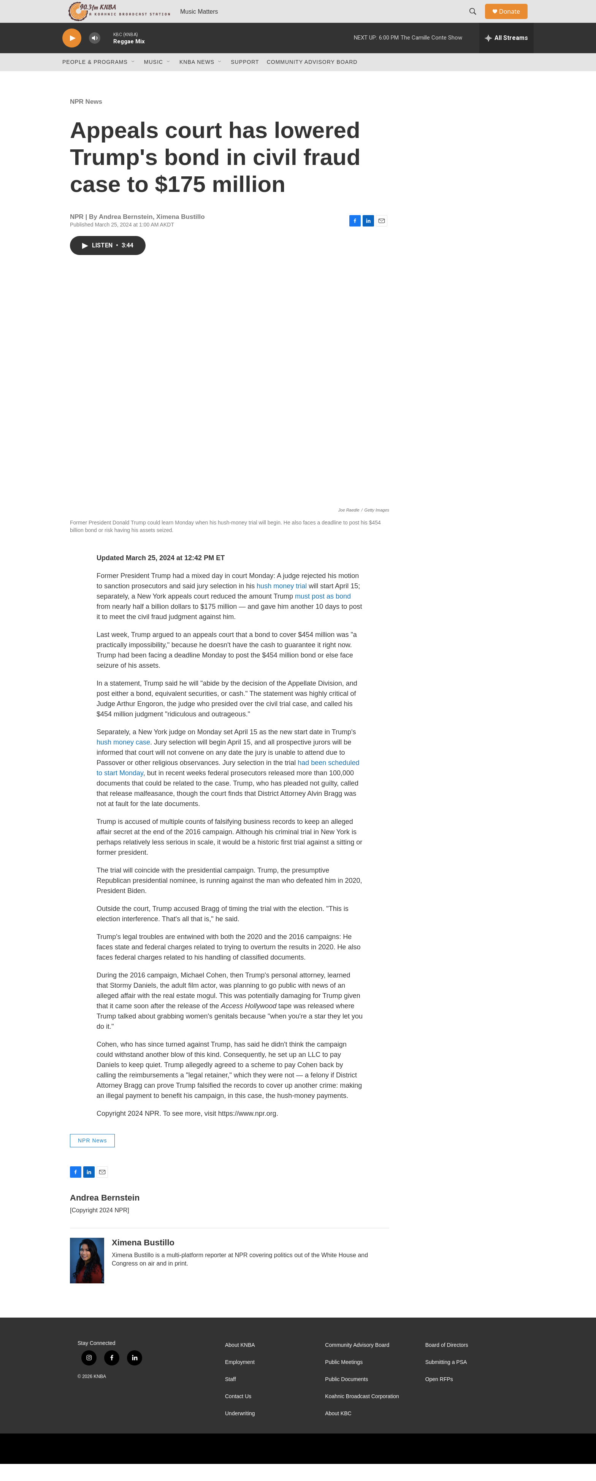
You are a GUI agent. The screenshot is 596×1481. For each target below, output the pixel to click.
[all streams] (506, 55)
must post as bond (323, 613)
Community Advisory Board (312, 79)
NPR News (86, 118)
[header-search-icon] (476, 20)
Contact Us (238, 1413)
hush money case (123, 759)
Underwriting (240, 1430)
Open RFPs (439, 1396)
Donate (514, 20)
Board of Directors (446, 1362)
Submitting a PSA (446, 1379)
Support (245, 79)
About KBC (338, 1430)
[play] (72, 55)
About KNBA (240, 1362)
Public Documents (346, 1396)
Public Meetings (344, 1379)
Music (153, 79)
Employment (240, 1379)
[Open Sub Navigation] (133, 79)
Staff (230, 1396)
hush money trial (282, 603)
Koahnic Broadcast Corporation (362, 1413)
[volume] (94, 55)
